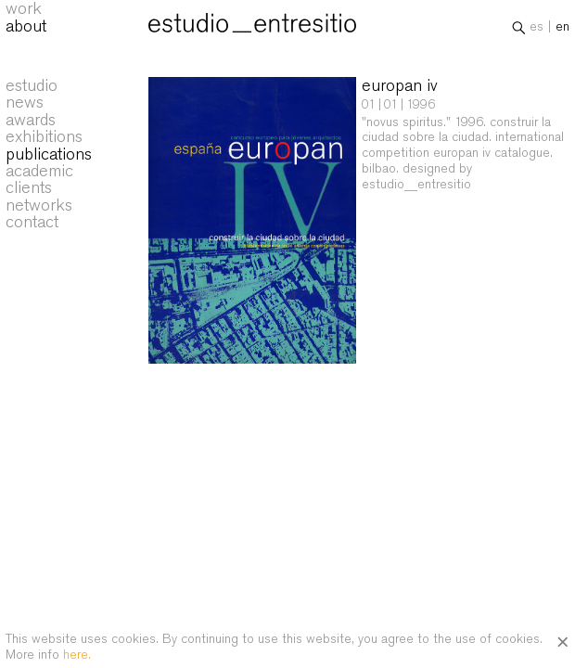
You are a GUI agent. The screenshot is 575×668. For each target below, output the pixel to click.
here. (77, 654)
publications (49, 154)
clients (29, 187)
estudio (32, 85)
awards (31, 119)
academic (39, 170)
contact (32, 221)
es (536, 28)
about (26, 27)
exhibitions (44, 136)
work (24, 11)
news (25, 102)
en (562, 28)
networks (39, 205)
